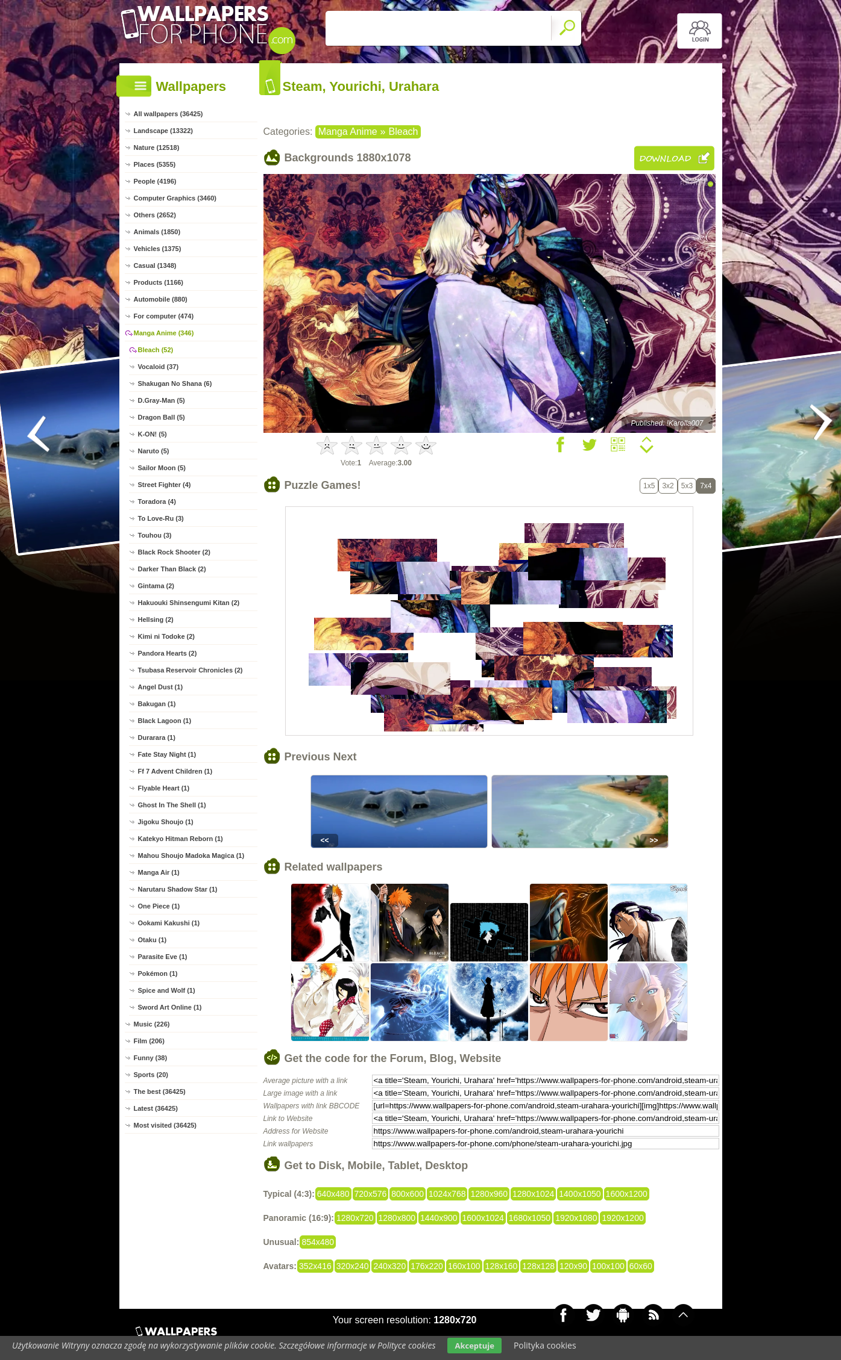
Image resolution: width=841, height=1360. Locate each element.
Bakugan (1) (157, 703)
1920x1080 (576, 1218)
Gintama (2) (156, 585)
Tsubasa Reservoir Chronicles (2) (190, 670)
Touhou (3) (155, 535)
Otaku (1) (152, 939)
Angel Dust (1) (160, 687)
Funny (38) (151, 1057)
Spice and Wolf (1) (166, 990)
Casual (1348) (155, 265)
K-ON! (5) (152, 434)
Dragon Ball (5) (161, 417)
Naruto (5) (153, 451)
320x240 (352, 1266)
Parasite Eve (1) (162, 956)
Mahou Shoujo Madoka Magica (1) (191, 855)
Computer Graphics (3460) (175, 198)
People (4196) (155, 181)
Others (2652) (155, 215)
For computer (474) (164, 316)
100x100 (608, 1266)
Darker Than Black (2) (172, 569)
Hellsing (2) (156, 619)
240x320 (389, 1266)
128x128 (538, 1266)
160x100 (464, 1266)
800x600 (407, 1194)
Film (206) (149, 1041)
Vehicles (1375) (157, 248)
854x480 (317, 1242)
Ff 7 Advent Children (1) (175, 771)
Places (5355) (155, 164)
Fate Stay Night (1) (167, 754)
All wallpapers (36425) (168, 113)
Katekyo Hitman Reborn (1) (180, 838)
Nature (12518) (157, 147)
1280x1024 (533, 1194)
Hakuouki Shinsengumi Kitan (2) (189, 602)
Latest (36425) (156, 1108)
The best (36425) (160, 1091)
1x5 (649, 486)
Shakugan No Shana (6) (175, 383)
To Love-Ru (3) (161, 518)
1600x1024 (483, 1218)
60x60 (640, 1266)
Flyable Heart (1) (164, 788)
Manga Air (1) (159, 872)
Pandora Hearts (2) (167, 653)
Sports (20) (151, 1074)
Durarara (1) (156, 737)
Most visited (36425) (165, 1125)
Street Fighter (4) (164, 484)
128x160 (501, 1266)
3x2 (667, 486)
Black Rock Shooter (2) (174, 552)
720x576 (370, 1194)
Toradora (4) (157, 501)
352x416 (315, 1266)
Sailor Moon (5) (162, 467)
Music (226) (152, 1024)
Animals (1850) (157, 231)
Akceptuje (474, 1345)
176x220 (427, 1266)
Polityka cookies (545, 1345)
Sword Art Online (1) (170, 1007)
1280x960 (489, 1194)
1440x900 (439, 1218)
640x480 (333, 1194)
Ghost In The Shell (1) (172, 805)
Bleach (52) (156, 349)
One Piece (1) (159, 906)
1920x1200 (622, 1218)
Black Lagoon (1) (165, 720)
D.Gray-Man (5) (161, 400)
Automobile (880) (160, 299)
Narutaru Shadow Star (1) (178, 889)
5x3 (687, 486)
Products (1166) (159, 282)
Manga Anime (347, 131)
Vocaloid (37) (158, 366)
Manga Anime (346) (164, 333)
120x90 (573, 1266)
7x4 (705, 486)
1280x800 (397, 1218)
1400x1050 (579, 1194)
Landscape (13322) (163, 130)
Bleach (403, 131)
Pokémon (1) (158, 973)
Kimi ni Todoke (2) (166, 636)
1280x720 (355, 1218)
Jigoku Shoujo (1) (166, 821)
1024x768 (447, 1194)
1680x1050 (529, 1218)
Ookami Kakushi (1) (169, 923)
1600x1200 (626, 1194)
